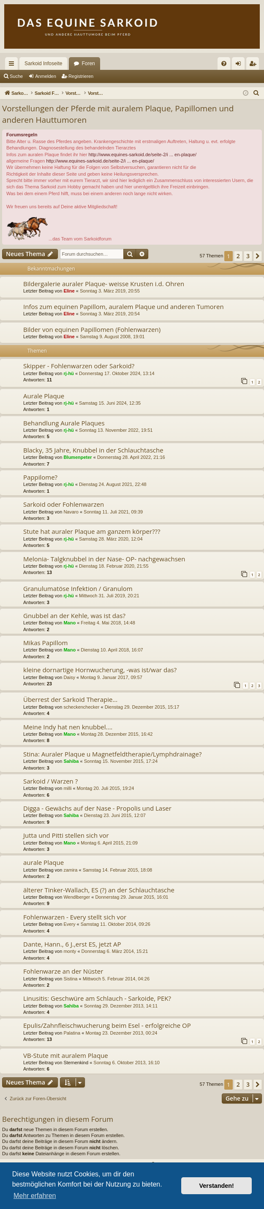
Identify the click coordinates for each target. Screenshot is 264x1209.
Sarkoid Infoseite (43, 63)
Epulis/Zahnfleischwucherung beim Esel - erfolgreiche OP (107, 1025)
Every (69, 924)
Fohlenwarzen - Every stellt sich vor (74, 917)
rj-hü (68, 373)
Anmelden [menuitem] (240, 65)
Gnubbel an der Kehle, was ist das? (74, 615)
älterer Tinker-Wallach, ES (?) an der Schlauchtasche (98, 890)
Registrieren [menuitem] (254, 65)
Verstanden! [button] (216, 1185)
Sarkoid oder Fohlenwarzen (63, 504)
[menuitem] (224, 63)
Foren (88, 63)
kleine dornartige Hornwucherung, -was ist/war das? (100, 669)
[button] (257, 256)
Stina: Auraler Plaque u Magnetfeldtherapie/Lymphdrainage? (112, 754)
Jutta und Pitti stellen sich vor (66, 835)
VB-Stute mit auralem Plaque (65, 1055)
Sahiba (71, 761)
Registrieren (80, 76)
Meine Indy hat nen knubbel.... (67, 727)
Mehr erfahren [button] (35, 1195)
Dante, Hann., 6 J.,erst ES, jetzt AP (72, 944)
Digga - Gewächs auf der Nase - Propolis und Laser (97, 808)
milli (67, 788)
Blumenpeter (77, 457)
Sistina (70, 978)
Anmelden (45, 76)
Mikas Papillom (45, 642)
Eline (68, 290)
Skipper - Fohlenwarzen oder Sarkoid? (78, 366)
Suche (16, 76)
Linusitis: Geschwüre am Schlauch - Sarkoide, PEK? (97, 998)
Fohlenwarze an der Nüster (63, 971)
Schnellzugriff (13, 65)
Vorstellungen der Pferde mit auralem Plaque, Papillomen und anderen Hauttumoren (118, 114)
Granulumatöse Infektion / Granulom (78, 588)
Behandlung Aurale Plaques (64, 423)
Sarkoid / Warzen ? (50, 781)
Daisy (69, 677)
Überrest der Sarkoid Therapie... (70, 699)
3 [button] (248, 256)
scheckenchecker (81, 706)
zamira (70, 869)
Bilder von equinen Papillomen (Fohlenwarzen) (92, 329)
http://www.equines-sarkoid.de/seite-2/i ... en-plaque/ (142, 154)
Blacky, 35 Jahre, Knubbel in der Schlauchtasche (93, 450)
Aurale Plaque (43, 396)
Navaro (70, 511)
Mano (69, 622)
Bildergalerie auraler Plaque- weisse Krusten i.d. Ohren (103, 283)
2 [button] (238, 256)
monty (69, 951)
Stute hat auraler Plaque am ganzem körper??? (92, 531)
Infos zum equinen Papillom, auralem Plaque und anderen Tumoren (123, 306)
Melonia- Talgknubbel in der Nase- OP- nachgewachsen (104, 559)
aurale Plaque (43, 862)
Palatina (71, 1032)
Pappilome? (40, 477)
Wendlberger (76, 897)
